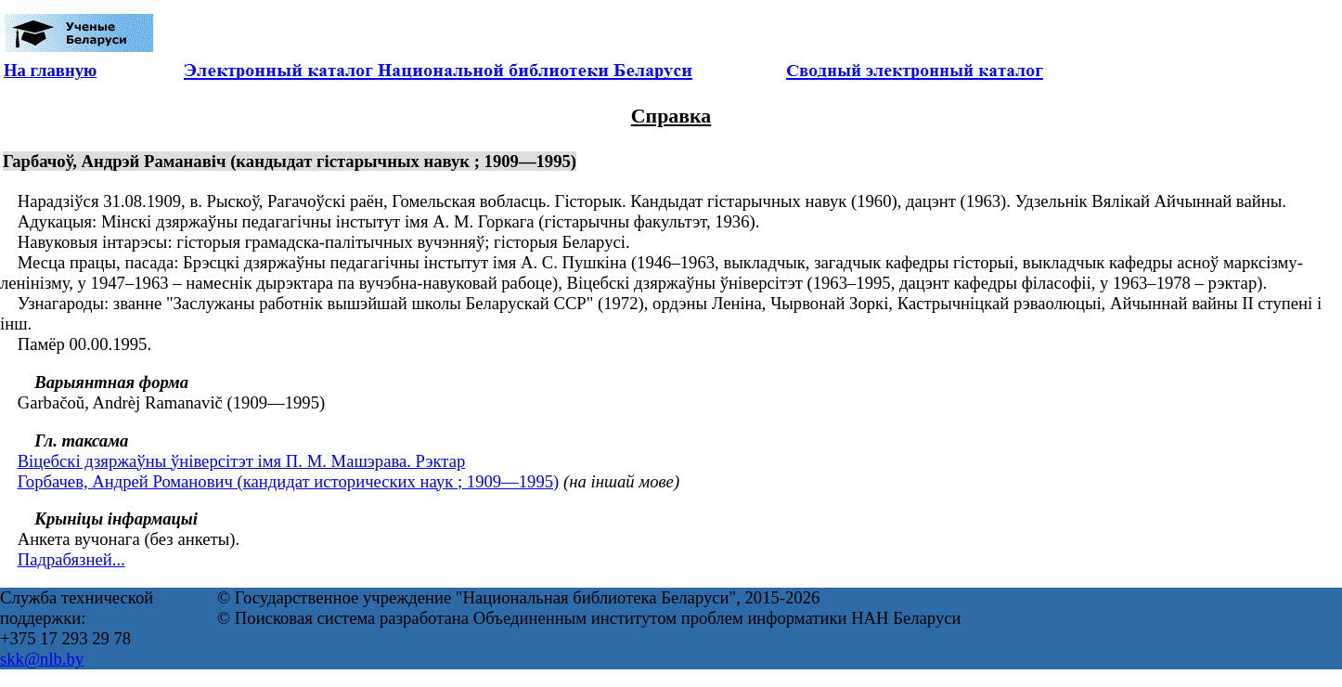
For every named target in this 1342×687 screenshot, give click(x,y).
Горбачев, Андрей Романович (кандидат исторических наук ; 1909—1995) (289, 481)
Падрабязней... (71, 559)
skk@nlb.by (42, 658)
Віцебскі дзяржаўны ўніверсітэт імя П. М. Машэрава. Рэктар (242, 461)
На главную (50, 70)
